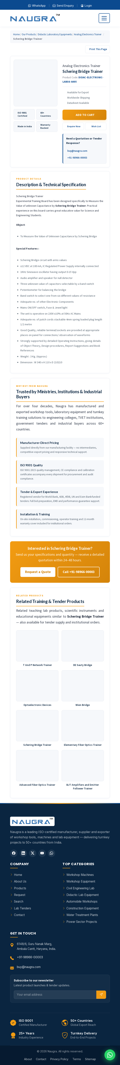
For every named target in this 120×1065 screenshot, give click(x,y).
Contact (19, 915)
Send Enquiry (63, 6)
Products (20, 888)
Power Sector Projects (81, 922)
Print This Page (98, 49)
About (28, 1059)
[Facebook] (13, 853)
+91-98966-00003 (77, 157)
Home (16, 34)
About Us (20, 881)
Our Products (29, 34)
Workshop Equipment (80, 881)
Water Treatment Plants (82, 915)
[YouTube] (42, 853)
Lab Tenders (22, 908)
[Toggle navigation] (104, 18)
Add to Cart (85, 115)
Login (86, 6)
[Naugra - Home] (35, 18)
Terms (76, 1059)
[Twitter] (32, 853)
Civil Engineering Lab (80, 888)
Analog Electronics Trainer (87, 34)
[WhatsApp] (51, 853)
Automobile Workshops (81, 901)
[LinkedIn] (23, 853)
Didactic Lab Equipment (82, 895)
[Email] (55, 995)
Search (18, 901)
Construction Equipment (82, 908)
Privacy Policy (59, 1059)
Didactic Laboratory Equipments (55, 34)
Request (19, 895)
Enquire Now (73, 126)
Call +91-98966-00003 (79, 572)
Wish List (96, 126)
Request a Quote (38, 572)
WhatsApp (37, 6)
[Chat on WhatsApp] (109, 1054)
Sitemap (90, 1059)
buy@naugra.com (77, 151)
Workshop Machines (80, 875)
